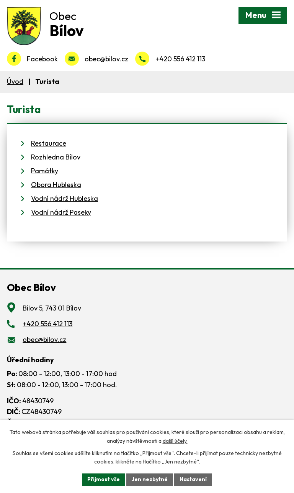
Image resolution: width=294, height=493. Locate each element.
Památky (44, 170)
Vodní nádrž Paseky (61, 212)
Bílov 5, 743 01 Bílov (52, 308)
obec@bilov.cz (106, 58)
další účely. (175, 440)
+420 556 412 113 (180, 58)
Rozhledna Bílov (55, 157)
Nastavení (193, 479)
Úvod (15, 81)
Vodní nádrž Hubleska (64, 198)
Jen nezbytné (150, 479)
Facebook (42, 58)
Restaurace (48, 143)
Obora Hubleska (56, 184)
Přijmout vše (103, 479)
